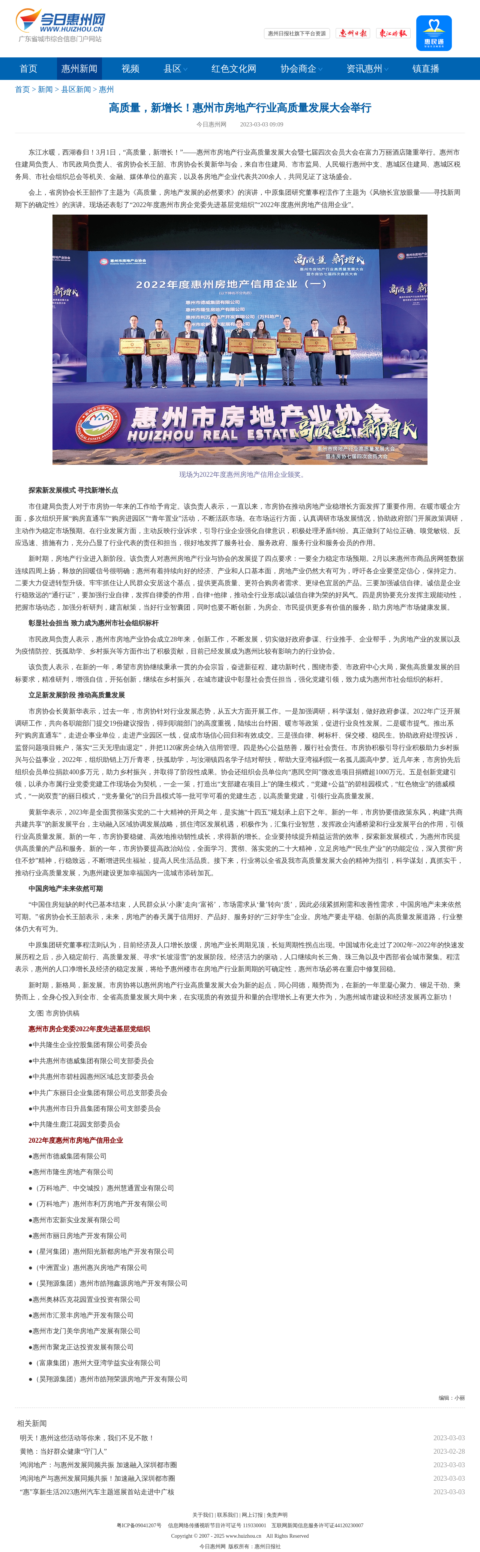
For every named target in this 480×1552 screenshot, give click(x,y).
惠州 (106, 89)
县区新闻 (76, 89)
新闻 (45, 89)
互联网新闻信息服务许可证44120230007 (317, 1525)
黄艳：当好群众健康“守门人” (63, 1451)
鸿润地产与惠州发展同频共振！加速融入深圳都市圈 (97, 1478)
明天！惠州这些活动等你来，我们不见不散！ (87, 1438)
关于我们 (202, 1515)
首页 (29, 69)
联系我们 (227, 1515)
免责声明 (277, 1515)
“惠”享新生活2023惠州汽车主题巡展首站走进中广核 (97, 1492)
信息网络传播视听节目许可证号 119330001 (217, 1525)
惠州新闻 (80, 69)
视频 (131, 69)
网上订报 (252, 1515)
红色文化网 (234, 69)
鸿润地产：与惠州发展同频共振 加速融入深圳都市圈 (98, 1465)
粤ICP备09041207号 (139, 1525)
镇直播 (426, 69)
